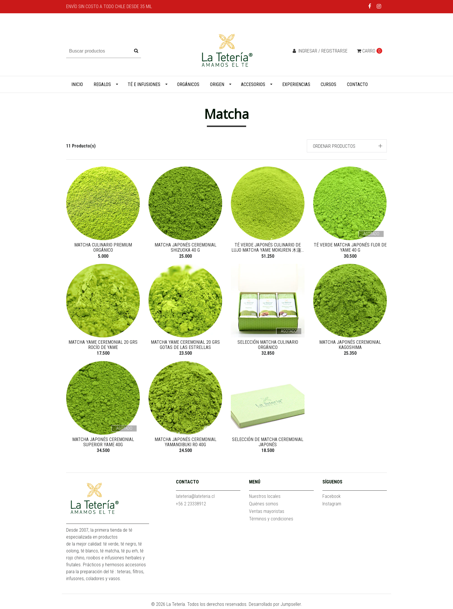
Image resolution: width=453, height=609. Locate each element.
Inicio (77, 84)
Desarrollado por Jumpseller (275, 605)
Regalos (102, 84)
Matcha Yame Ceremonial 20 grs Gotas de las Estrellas (185, 345)
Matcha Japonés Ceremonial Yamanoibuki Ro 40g (185, 443)
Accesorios (253, 84)
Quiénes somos (263, 505)
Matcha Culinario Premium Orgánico (103, 247)
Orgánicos (188, 84)
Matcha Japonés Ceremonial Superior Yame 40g (103, 443)
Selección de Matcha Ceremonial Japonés (267, 443)
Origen (217, 84)
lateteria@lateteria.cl (195, 497)
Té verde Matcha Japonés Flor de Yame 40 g (350, 247)
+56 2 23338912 (191, 505)
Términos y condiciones (271, 520)
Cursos (328, 84)
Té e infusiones (144, 84)
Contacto (357, 84)
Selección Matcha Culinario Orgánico (267, 345)
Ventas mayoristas (266, 512)
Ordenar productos (334, 146)
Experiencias (296, 84)
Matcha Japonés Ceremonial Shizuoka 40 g (185, 247)
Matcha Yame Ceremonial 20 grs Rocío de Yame (103, 345)
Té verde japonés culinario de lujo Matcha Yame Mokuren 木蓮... (267, 247)
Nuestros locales (265, 497)
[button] (347, 145)
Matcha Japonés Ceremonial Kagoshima (350, 345)
